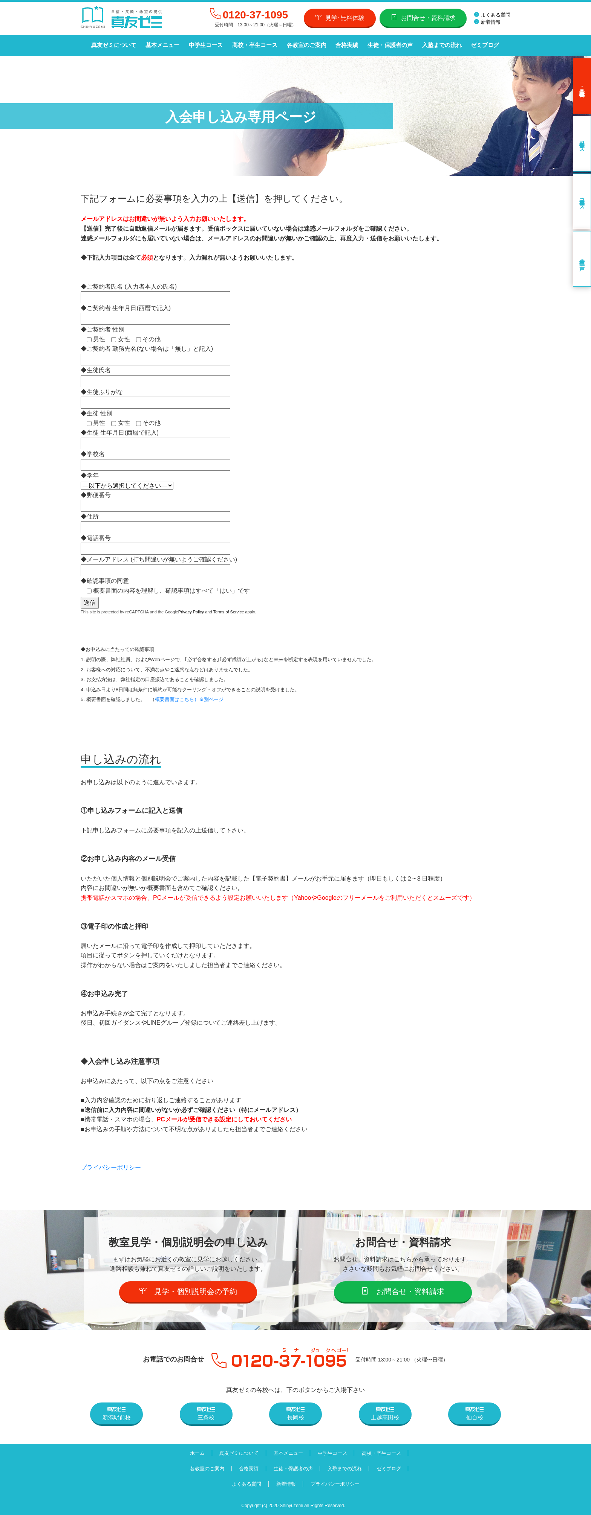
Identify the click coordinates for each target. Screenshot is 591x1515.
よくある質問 (492, 15)
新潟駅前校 (117, 1413)
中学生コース (205, 45)
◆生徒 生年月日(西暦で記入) (155, 437)
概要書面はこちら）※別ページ (189, 699)
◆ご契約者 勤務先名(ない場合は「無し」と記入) (155, 353)
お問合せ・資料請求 (423, 17)
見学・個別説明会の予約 (188, 1291)
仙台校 (474, 1413)
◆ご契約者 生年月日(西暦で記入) (155, 312)
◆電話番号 (155, 542)
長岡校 (295, 1413)
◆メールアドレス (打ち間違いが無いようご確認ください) (159, 564)
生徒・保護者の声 (388, 45)
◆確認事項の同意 (165, 586)
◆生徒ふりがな (155, 396)
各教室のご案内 (305, 45)
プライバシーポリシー (111, 1167)
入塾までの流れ (439, 45)
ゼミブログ (483, 45)
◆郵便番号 (155, 499)
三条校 (206, 1413)
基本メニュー (162, 45)
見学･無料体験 (339, 17)
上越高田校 (385, 1413)
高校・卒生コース (253, 45)
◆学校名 (155, 459)
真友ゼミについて (113, 45)
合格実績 (345, 45)
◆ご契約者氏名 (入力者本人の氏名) (155, 291)
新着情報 (487, 22)
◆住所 (155, 521)
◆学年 (127, 480)
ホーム (195, 1453)
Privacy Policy (191, 611)
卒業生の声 (582, 259)
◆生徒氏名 (155, 375)
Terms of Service (228, 611)
